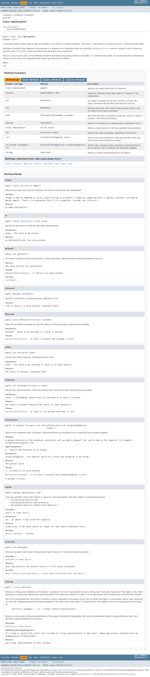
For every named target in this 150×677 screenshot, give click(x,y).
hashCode (44, 108)
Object (14, 39)
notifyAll (48, 164)
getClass (28, 164)
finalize (17, 164)
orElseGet (45, 137)
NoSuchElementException (17, 273)
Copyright (5, 674)
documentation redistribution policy (119, 674)
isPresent (45, 123)
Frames (33, 8)
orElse (43, 132)
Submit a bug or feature (11, 668)
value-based (16, 56)
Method (36, 11)
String (9, 152)
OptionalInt (19, 88)
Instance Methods (52, 80)
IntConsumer (57, 115)
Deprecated (44, 3)
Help (61, 3)
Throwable (22, 145)
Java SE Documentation (64, 670)
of (41, 128)
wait (57, 164)
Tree (36, 3)
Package (15, 3)
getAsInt (44, 100)
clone (8, 164)
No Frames (43, 8)
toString (44, 152)
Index (54, 3)
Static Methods (31, 80)
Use (30, 3)
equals (43, 93)
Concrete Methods (75, 80)
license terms (85, 674)
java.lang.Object (10, 27)
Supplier (57, 145)
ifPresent (45, 115)
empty (43, 88)
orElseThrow (46, 145)
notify (38, 164)
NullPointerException (16, 339)
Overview (5, 3)
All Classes (58, 8)
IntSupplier (57, 137)
